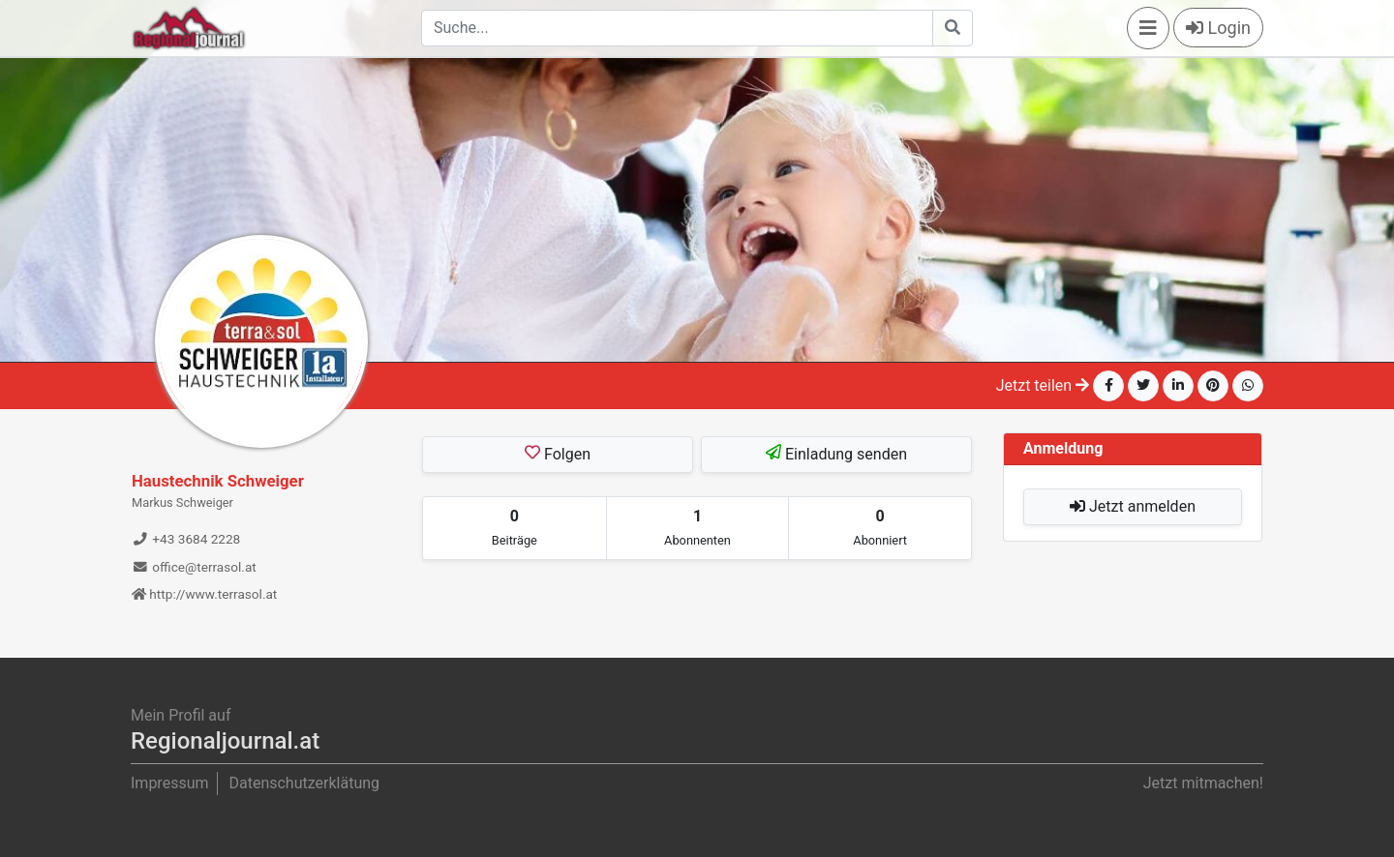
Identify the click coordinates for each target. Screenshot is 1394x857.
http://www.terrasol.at (204, 594)
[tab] (514, 528)
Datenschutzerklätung (303, 783)
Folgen (558, 453)
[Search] (677, 28)
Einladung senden (836, 453)
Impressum (170, 783)
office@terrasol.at (194, 567)
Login (1218, 27)
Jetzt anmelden (1133, 506)
